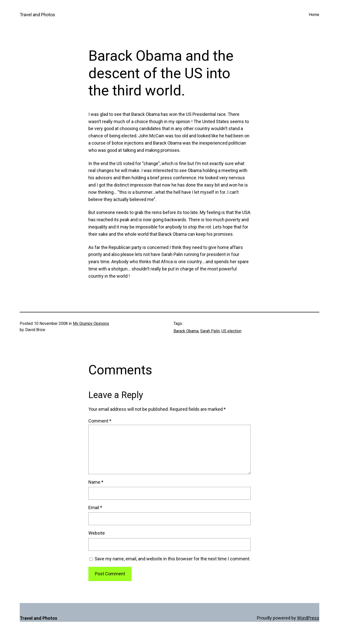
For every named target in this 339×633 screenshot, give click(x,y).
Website (96, 533)
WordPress (308, 618)
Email (95, 507)
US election (231, 331)
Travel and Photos (37, 14)
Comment (99, 420)
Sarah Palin (210, 331)
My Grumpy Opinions (91, 323)
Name (95, 482)
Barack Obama (185, 331)
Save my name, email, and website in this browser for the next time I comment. (172, 558)
